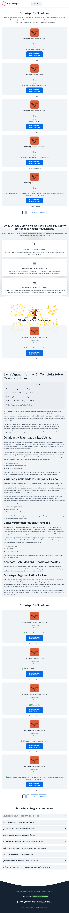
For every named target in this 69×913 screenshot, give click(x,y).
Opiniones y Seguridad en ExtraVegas (19, 389)
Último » (42, 212)
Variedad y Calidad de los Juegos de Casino (21, 393)
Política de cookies (21, 891)
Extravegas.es (44, 907)
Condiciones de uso (47, 891)
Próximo (34, 212)
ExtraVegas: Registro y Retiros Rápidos (20, 405)
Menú (36, 3)
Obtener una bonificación (34, 54)
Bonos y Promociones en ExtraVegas (19, 397)
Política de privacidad (34, 891)
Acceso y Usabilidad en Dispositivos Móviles (21, 401)
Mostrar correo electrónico (40, 896)
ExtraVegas (26, 39)
